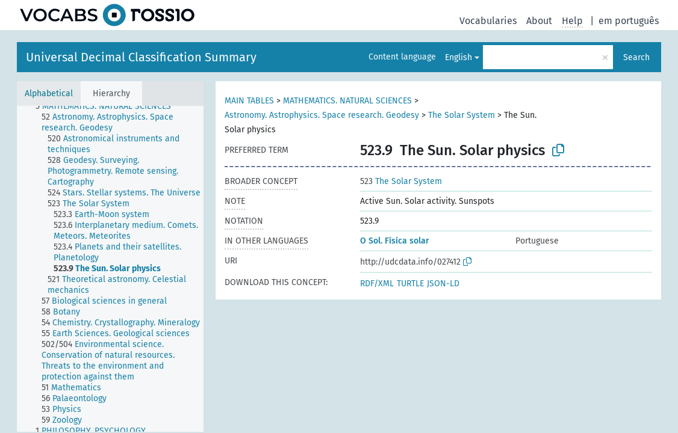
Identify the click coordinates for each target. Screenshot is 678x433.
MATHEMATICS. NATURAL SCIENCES (347, 101)
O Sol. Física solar (394, 241)
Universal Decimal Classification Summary (141, 57)
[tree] (110, 269)
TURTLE (410, 283)
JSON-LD (443, 283)
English (458, 57)
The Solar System (461, 115)
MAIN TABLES (249, 101)
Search (636, 57)
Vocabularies (488, 20)
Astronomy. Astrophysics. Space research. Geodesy (322, 115)
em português (629, 20)
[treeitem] (108, 106)
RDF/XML (377, 283)
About (539, 20)
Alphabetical (49, 93)
